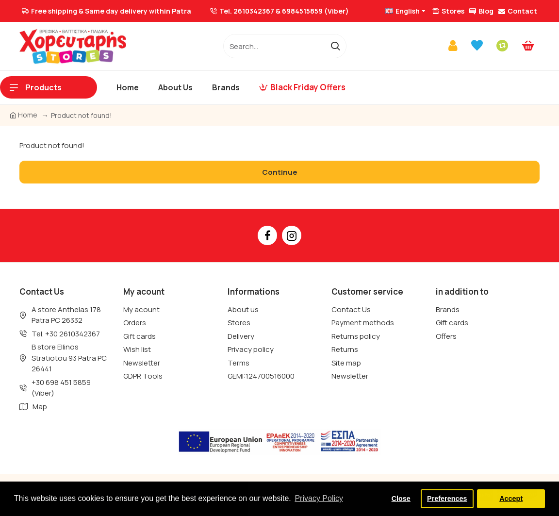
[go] (335, 46)
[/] (274, 46)
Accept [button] (511, 498)
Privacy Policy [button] (319, 498)
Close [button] (401, 498)
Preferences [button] (447, 498)
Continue (279, 172)
